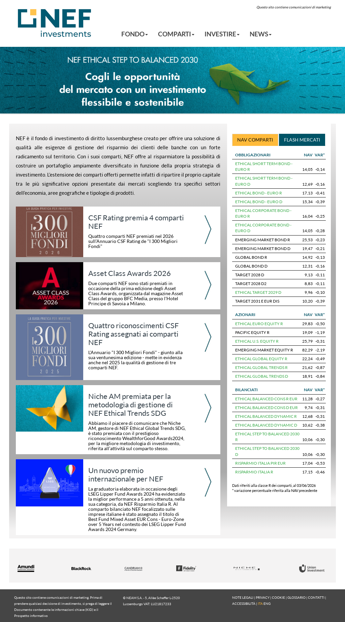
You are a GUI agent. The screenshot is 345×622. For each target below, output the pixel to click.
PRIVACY (263, 597)
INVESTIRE (222, 34)
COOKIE (278, 597)
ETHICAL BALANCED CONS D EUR (266, 407)
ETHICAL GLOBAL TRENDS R (261, 367)
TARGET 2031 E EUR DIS (257, 301)
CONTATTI (316, 597)
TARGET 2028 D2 (250, 283)
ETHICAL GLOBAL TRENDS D (261, 376)
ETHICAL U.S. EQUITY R (257, 341)
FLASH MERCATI (302, 140)
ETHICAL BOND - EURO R (258, 192)
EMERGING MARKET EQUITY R (264, 349)
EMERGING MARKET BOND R (262, 239)
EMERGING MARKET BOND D (262, 248)
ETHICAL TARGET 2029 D (258, 292)
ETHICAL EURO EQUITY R (259, 323)
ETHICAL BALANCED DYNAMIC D (266, 425)
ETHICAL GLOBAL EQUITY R (261, 358)
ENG (267, 603)
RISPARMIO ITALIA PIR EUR (260, 463)
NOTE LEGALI (242, 597)
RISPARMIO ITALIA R (254, 471)
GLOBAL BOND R (251, 257)
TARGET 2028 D (249, 274)
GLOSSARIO (296, 597)
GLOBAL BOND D (251, 266)
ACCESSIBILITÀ (243, 603)
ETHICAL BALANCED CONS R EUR (266, 398)
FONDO (134, 34)
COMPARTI (176, 34)
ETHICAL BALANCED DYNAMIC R (266, 416)
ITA (260, 603)
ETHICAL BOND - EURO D (258, 201)
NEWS (261, 34)
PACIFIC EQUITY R (252, 332)
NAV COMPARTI (255, 140)
